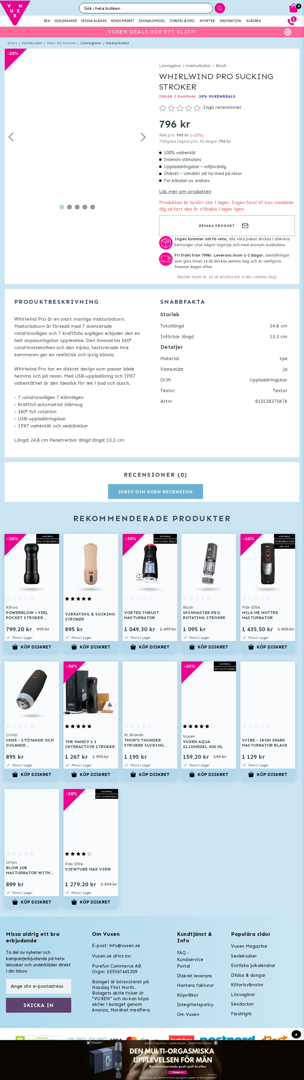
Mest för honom (61, 43)
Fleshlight (241, 1014)
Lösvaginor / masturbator (105, 43)
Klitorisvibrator (247, 984)
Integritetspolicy (195, 1004)
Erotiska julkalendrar (253, 965)
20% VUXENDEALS (217, 96)
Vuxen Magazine (249, 946)
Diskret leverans (194, 976)
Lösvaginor (243, 994)
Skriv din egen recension (155, 491)
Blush (221, 65)
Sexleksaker (32, 43)
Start (12, 43)
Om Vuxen (188, 1014)
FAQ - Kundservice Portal (190, 959)
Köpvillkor (187, 995)
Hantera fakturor (195, 985)
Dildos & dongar (248, 975)
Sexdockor (242, 1004)
